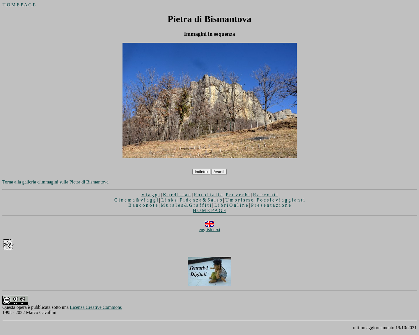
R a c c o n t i (265, 194)
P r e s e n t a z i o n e (271, 205)
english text (209, 227)
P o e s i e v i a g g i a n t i (281, 199)
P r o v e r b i (238, 194)
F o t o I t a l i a (208, 194)
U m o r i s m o (239, 199)
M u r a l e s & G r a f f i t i (186, 205)
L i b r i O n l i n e (231, 205)
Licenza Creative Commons (96, 307)
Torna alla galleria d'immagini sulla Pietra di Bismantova (55, 181)
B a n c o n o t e (142, 205)
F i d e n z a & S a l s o (201, 199)
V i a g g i (150, 194)
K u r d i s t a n (177, 194)
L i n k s (168, 199)
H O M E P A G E (19, 4)
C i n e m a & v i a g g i (136, 199)
